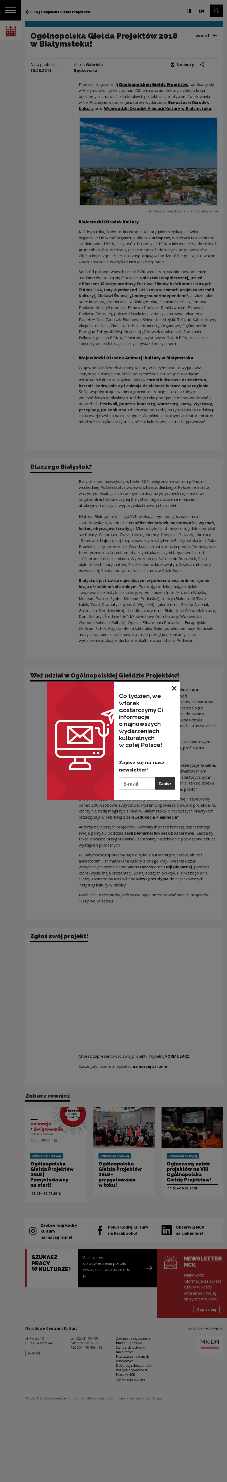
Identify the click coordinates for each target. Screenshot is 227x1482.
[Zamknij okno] (174, 688)
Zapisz (164, 783)
